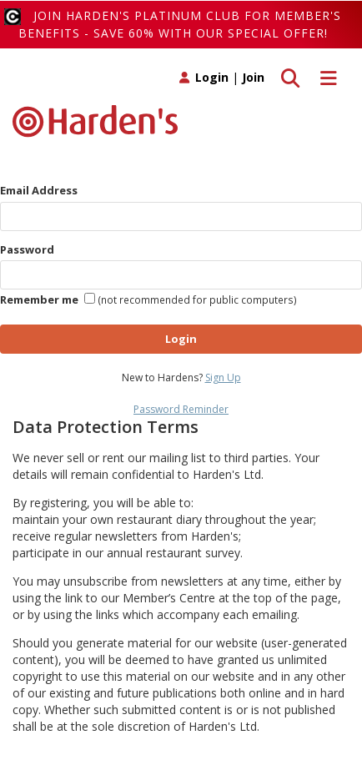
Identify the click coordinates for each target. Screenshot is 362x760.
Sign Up (223, 377)
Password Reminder (181, 409)
